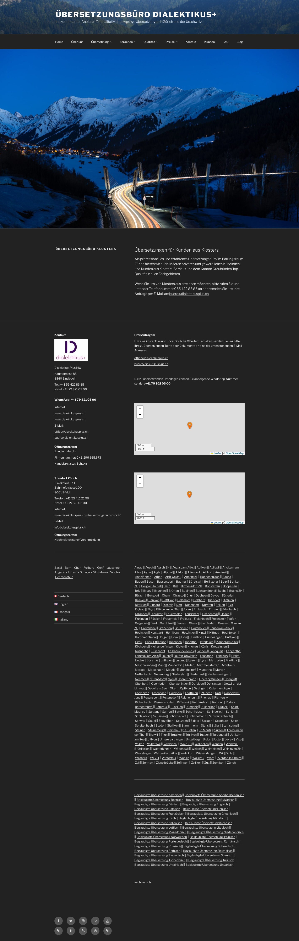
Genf (100, 567)
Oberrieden (158, 683)
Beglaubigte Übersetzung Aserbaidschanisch (214, 795)
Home (59, 42)
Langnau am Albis (147, 655)
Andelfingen (143, 576)
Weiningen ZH (232, 748)
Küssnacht (158, 651)
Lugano (60, 572)
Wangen (217, 744)
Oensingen (214, 683)
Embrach (200, 609)
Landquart (216, 651)
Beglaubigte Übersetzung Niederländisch (216, 832)
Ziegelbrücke (165, 762)
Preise (172, 42)
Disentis (168, 604)
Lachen (202, 651)
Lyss (203, 660)
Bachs (226, 576)
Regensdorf (170, 697)
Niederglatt (179, 674)
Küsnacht (141, 651)
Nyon (171, 679)
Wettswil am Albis (166, 753)
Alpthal (168, 572)
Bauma (181, 581)
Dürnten (207, 604)
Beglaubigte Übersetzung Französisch (159, 813)
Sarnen (167, 711)
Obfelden (197, 683)
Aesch (149, 567)
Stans (205, 725)
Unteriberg (193, 739)
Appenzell (190, 576)
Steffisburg (229, 725)
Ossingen (200, 688)
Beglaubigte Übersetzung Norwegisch (162, 837)
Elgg (150, 609)
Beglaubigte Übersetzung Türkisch (211, 860)
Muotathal (205, 669)
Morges (140, 669)
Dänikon (153, 600)
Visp (238, 739)
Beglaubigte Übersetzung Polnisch (212, 837)
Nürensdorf (157, 679)
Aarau (138, 567)
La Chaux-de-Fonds (181, 651)
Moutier (171, 669)
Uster (218, 739)
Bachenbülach (209, 576)
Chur (77, 567)
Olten (173, 688)
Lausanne (113, 567)
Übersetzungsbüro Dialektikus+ (136, 14)
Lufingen (167, 660)
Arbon (158, 576)
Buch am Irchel (206, 590)
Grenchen (165, 628)
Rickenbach (143, 702)
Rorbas (230, 702)
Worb (210, 758)
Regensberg (151, 697)
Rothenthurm (144, 706)
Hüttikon (231, 637)
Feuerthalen (174, 614)
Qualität (151, 42)
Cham (166, 595)
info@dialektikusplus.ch (70, 527)
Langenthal (233, 651)
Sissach (207, 720)
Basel (58, 567)
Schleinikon (142, 716)
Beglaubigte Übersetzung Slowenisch (159, 855)
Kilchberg (141, 646)
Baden (139, 581)
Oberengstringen (210, 679)
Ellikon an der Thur (168, 609)
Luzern (72, 572)
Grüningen (181, 628)
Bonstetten (212, 586)
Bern (68, 567)
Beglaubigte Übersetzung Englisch (205, 804)
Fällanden (141, 614)
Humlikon (196, 637)
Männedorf (175, 665)
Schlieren (159, 716)
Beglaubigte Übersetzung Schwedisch (209, 846)
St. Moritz (205, 730)
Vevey (228, 739)
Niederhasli (197, 674)
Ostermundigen (219, 688)
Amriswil (221, 572)
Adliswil (214, 567)
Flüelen (155, 618)
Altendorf (193, 572)
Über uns (77, 42)
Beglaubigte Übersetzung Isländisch (202, 818)
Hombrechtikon (145, 637)
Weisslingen (143, 753)
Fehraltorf (157, 614)
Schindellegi (215, 711)
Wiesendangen (206, 753)
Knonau (192, 646)
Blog (240, 42)
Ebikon (220, 604)
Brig (137, 590)
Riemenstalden (164, 702)
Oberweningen (179, 683)
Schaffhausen (194, 711)
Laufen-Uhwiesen (185, 655)
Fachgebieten (169, 274)
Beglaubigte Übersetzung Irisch (155, 818)
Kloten (180, 646)
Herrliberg (172, 632)
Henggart (157, 632)
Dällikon (140, 600)
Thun (164, 734)
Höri (184, 637)
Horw (174, 637)
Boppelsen (230, 586)
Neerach (141, 679)
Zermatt (147, 762)
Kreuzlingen (219, 646)
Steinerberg (156, 730)
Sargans (153, 711)
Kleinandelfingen (162, 646)
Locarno (152, 660)
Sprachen (128, 42)
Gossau (223, 623)
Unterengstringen (171, 739)
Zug (207, 762)
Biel (175, 586)
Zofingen (182, 762)
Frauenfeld (170, 618)
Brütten (174, 590)
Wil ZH (154, 758)
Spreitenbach (144, 725)
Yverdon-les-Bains (229, 758)
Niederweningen (218, 674)
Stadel (160, 725)
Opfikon (185, 688)
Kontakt (190, 42)
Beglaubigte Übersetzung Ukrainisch (158, 864)
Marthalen (216, 660)
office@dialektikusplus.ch (71, 431)
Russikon (176, 706)
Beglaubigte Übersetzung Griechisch (211, 813)
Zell (137, 762)
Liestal (235, 655)
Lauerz (166, 655)
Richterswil (221, 697)
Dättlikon (168, 600)
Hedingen (141, 632)
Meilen (189, 665)
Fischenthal (210, 614)
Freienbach (201, 618)
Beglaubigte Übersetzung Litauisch (205, 827)
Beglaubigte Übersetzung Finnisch (205, 809)
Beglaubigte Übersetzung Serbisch (157, 850)
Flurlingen (141, 618)
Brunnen (160, 590)
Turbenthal (219, 734)
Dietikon (228, 600)
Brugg (147, 590)
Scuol (152, 720)
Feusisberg (192, 614)
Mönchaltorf (187, 669)
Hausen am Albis (221, 628)
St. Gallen (99, 572)
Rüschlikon (208, 706)
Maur (161, 665)
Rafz (218, 693)
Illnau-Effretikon (155, 642)
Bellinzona (211, 581)
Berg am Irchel (151, 586)
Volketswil (154, 744)
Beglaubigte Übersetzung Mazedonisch (160, 832)
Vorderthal (170, 744)
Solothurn (221, 720)
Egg (230, 604)
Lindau (139, 660)
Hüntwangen (213, 637)
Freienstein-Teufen (224, 618)
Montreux (228, 665)
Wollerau (198, 758)
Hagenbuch (199, 628)
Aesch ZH (163, 567)
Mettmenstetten (208, 665)
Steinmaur (173, 730)
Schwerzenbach (220, 716)
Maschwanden (145, 665)
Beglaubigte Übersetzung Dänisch (156, 804)
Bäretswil (195, 581)
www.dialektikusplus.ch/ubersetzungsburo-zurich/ (87, 515)
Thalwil (153, 734)
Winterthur (169, 758)
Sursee (219, 730)
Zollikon (196, 762)
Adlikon (202, 567)
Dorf (179, 604)
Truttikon (176, 734)
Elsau (187, 609)
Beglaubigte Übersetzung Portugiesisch (160, 841)
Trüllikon (191, 734)
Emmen (214, 609)
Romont (217, 702)
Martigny (232, 660)
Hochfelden (229, 632)
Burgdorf (153, 595)
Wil (221, 753)
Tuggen (205, 734)
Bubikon (187, 590)
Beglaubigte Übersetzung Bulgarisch (210, 799)
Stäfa (215, 725)
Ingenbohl (175, 642)
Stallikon (173, 725)
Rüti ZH (223, 706)
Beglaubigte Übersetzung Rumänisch (214, 841)
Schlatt (230, 711)
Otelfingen (142, 693)
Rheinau (205, 697)
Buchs (222, 590)
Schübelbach (197, 716)
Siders (195, 720)
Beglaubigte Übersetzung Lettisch (156, 827)
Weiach (196, 748)
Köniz (204, 646)
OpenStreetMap (235, 453)
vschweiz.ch (142, 882)
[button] (189, 425)
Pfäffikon (191, 693)
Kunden (209, 42)
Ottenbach (159, 693)
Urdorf (207, 739)
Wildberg (141, 758)
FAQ (226, 42)
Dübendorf (192, 604)
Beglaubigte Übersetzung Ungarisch (209, 864)
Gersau (181, 623)
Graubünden (222, 269)
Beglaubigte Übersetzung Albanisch (158, 795)
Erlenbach (229, 609)
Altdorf (180, 572)
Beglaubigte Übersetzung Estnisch (157, 809)
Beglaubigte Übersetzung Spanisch (210, 855)
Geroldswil (167, 623)
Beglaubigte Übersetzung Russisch (157, 846)
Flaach (225, 614)
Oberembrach (187, 679)
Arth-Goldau (173, 576)
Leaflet (216, 453)
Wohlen (184, 758)
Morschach (155, 669)
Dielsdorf (214, 600)
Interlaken (206, 642)
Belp (224, 581)
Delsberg (199, 600)
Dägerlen (228, 595)
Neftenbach (143, 674)
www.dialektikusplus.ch (69, 413)
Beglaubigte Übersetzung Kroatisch (208, 823)
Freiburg (88, 567)
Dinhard (155, 604)
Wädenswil (181, 748)
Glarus (193, 623)
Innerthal (191, 642)
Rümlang (192, 706)
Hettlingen (189, 632)
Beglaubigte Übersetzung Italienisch (158, 823)
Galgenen (141, 623)
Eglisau (140, 609)
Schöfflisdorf (177, 716)
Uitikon (152, 739)
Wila (229, 753)
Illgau (138, 642)
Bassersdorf (165, 581)
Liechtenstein (64, 577)
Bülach (139, 595)
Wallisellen (202, 744)
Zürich (139, 264)
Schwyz (85, 572)
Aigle (157, 572)
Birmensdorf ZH (191, 586)
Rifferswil (183, 702)
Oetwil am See (157, 688)
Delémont (183, 600)
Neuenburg (161, 674)
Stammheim (189, 725)
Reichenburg (189, 697)
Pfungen (206, 693)
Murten (220, 669)
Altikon (207, 572)
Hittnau (214, 632)
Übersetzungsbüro (202, 259)
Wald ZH (186, 744)
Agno (147, 572)
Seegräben (166, 720)
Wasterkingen (161, 748)
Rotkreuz (162, 706)
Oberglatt (230, 679)
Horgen (163, 637)
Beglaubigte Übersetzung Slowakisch (208, 850)
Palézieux (175, 693)
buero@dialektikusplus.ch (189, 294)
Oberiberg (141, 683)
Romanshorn (200, 702)
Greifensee (148, 628)
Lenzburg (222, 655)
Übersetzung (102, 42)
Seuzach (182, 720)
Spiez (234, 720)
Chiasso (178, 595)
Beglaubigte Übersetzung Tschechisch (159, 860)
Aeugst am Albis (183, 567)
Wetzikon (186, 753)
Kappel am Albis (227, 642)
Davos (215, 595)
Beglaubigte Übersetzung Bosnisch (160, 799)
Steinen (140, 730)
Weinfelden (212, 748)
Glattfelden (207, 623)
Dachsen (202, 595)
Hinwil (202, 632)
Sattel (179, 711)
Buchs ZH (235, 590)
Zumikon (218, 762)
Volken (139, 744)
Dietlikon (141, 604)
